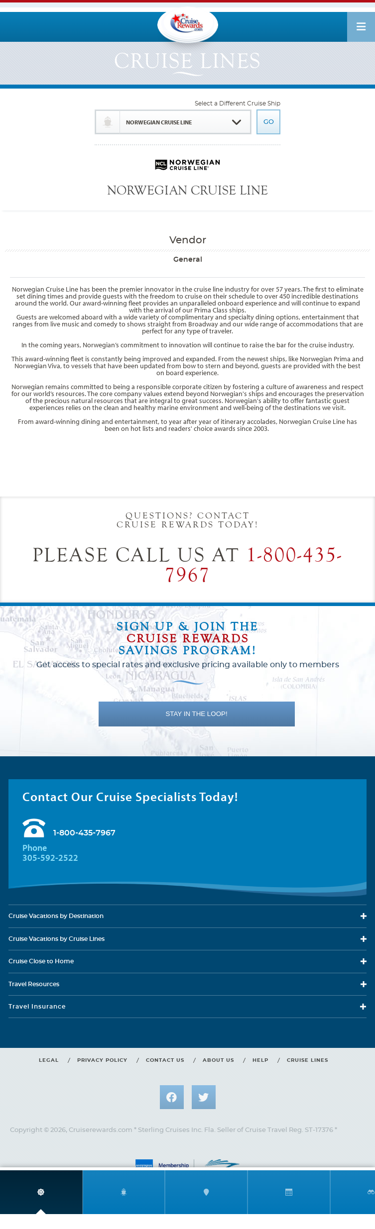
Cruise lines (307, 1060)
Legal (49, 1060)
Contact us (165, 1060)
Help (260, 1060)
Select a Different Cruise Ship (237, 103)
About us (218, 1060)
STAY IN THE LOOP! (196, 713)
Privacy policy (102, 1060)
